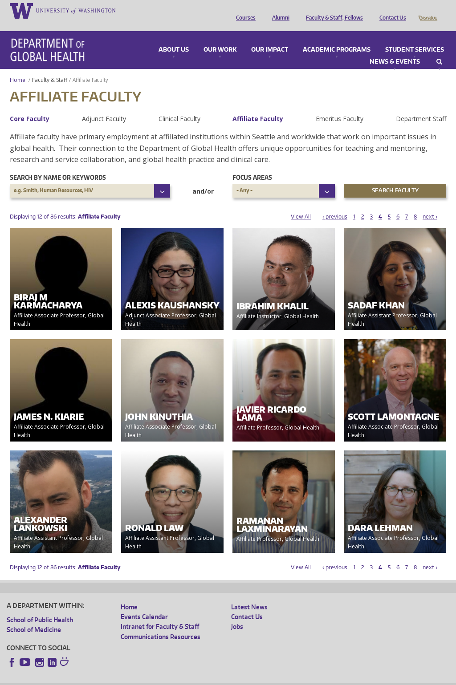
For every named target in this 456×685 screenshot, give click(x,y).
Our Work (220, 37)
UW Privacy (124, 677)
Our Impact (269, 37)
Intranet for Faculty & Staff (160, 614)
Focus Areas (252, 165)
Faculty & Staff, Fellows (332, 10)
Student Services (414, 37)
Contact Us (390, 10)
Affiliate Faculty (257, 106)
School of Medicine (34, 617)
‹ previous (334, 204)
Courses (243, 10)
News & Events (395, 49)
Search (439, 49)
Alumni (278, 10)
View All (301, 204)
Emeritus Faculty (339, 106)
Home (17, 67)
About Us (174, 37)
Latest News (249, 594)
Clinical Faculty (179, 106)
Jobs (237, 614)
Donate (427, 10)
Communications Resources (160, 624)
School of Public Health (40, 607)
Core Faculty (29, 106)
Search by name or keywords (58, 165)
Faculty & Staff (49, 67)
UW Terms (160, 677)
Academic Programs (336, 37)
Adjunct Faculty (104, 106)
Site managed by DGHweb (214, 677)
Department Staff (421, 106)
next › (430, 204)
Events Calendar (144, 604)
